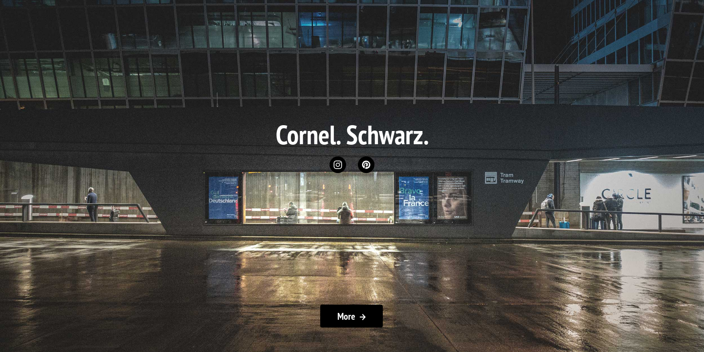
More (351, 316)
